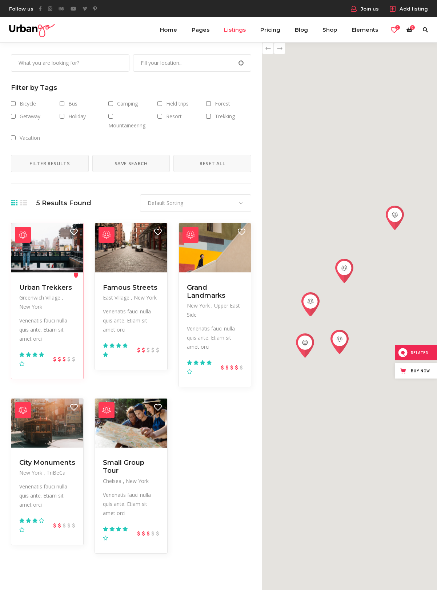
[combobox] (195, 203)
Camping (127, 103)
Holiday (77, 116)
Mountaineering (126, 125)
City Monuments (47, 463)
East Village (117, 297)
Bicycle (28, 103)
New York (30, 306)
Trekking (225, 116)
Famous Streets (130, 288)
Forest (222, 103)
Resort (174, 116)
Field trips (177, 103)
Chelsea (113, 481)
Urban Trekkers (45, 288)
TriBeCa (56, 472)
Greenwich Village (40, 297)
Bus (72, 103)
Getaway (30, 116)
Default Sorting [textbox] (165, 202)
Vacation (30, 137)
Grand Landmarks (206, 292)
